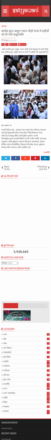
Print (13, 44)
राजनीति (46, 152)
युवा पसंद (6, 379)
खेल (4, 339)
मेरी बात (6, 375)
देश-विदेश (6, 357)
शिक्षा (5, 402)
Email (22, 44)
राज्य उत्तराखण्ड (9, 393)
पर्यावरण (6, 366)
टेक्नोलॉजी (7, 352)
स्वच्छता (6, 406)
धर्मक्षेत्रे (5, 361)
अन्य (5, 334)
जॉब (5, 343)
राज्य (5, 388)
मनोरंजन (6, 370)
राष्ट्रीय (5, 397)
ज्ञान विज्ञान (7, 348)
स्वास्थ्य (6, 411)
